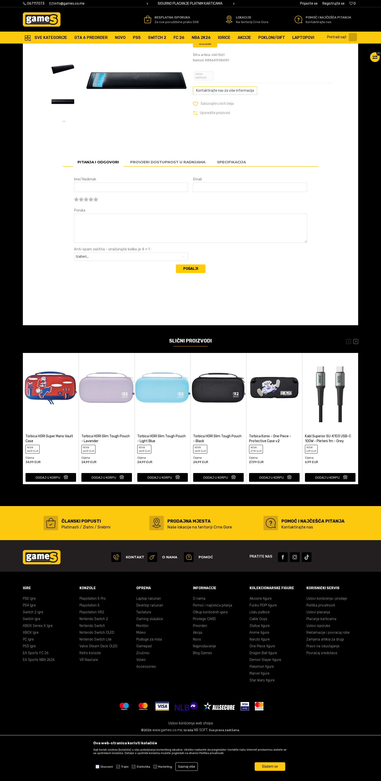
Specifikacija (231, 205)
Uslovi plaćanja (318, 655)
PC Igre (28, 683)
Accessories (110, 48)
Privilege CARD (204, 662)
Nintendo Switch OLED (96, 676)
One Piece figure (262, 689)
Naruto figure (260, 683)
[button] (343, 37)
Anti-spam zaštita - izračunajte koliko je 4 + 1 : (112, 292)
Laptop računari (148, 642)
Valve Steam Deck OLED (98, 689)
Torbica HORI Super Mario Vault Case (49, 481)
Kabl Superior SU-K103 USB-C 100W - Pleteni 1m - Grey (328, 481)
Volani (141, 703)
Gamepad (144, 689)
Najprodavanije (204, 689)
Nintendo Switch (92, 669)
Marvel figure (259, 717)
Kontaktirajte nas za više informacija (225, 134)
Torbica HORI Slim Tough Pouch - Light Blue (161, 481)
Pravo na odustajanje (322, 689)
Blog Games (202, 696)
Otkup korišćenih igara (210, 655)
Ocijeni (205, 87)
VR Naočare (88, 703)
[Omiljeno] (352, 3)
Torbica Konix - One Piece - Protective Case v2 (270, 481)
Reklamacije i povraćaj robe (328, 676)
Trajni (125, 766)
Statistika (143, 766)
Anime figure (259, 676)
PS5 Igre (29, 642)
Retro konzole (90, 696)
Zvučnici (142, 696)
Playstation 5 (89, 649)
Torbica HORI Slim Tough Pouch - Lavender (105, 481)
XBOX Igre (31, 676)
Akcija (197, 676)
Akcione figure (261, 642)
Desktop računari (149, 649)
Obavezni (106, 766)
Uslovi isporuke (318, 669)
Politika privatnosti (320, 649)
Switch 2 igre (33, 655)
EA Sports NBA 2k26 (38, 703)
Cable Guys (258, 662)
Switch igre (31, 662)
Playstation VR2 (91, 655)
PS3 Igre (29, 689)
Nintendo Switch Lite (95, 683)
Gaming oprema (85, 48)
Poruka (79, 253)
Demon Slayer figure (265, 703)
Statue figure (260, 669)
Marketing (165, 766)
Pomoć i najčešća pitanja (212, 649)
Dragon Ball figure (263, 696)
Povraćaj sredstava (321, 696)
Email (197, 222)
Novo (197, 683)
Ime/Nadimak (85, 222)
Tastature (143, 655)
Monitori (142, 669)
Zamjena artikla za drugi (325, 683)
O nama (199, 642)
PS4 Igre (29, 649)
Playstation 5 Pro (92, 642)
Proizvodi (62, 48)
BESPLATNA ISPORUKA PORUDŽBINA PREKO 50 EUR (190, 3)
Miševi (141, 676)
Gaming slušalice (149, 662)
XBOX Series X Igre (38, 669)
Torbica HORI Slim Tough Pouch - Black (217, 481)
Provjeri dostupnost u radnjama (167, 205)
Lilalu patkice (260, 655)
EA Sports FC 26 (35, 696)
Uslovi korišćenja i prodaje (326, 642)
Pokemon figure (262, 710)
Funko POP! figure (263, 649)
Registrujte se (333, 3)
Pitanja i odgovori (98, 205)
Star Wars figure (262, 723)
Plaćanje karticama (321, 662)
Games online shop (37, 48)
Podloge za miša (149, 683)
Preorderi (200, 669)
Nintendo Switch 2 (93, 662)
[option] (190, 3)
